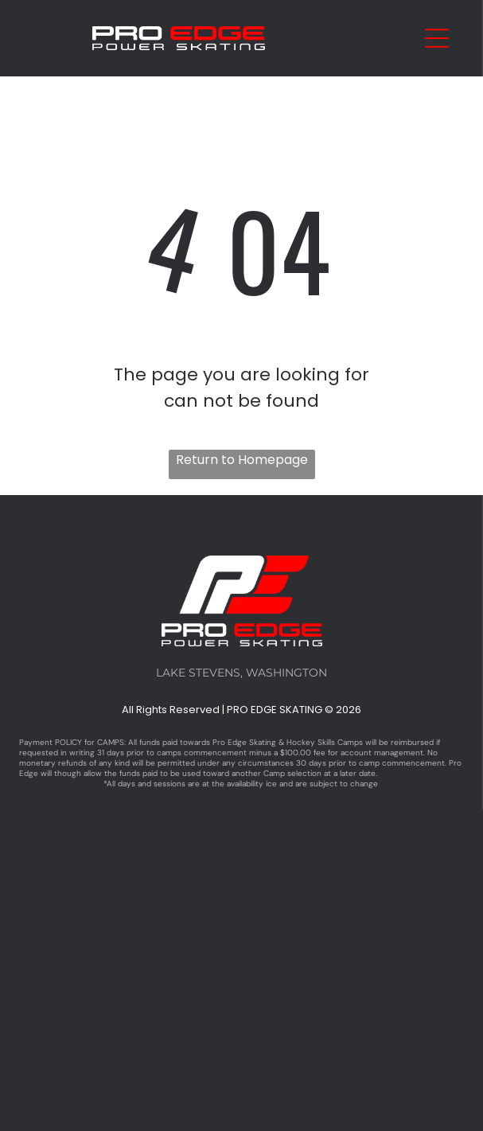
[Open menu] (437, 38)
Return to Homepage (242, 459)
